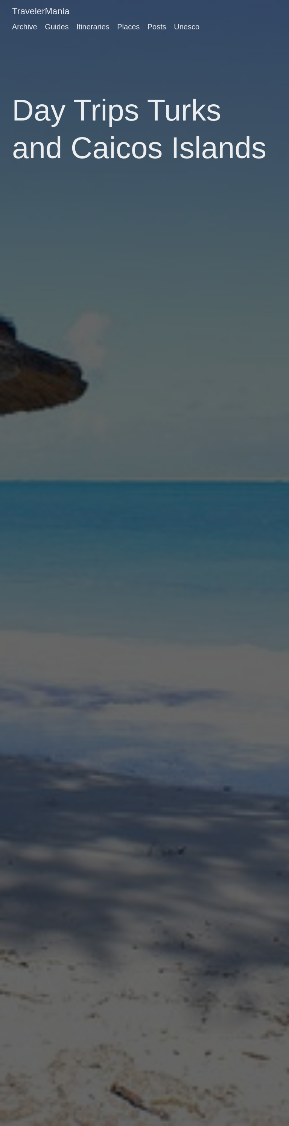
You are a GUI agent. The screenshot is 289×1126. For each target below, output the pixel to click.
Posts (157, 27)
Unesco (186, 27)
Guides (56, 27)
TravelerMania (41, 11)
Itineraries (93, 27)
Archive (24, 27)
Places (128, 27)
